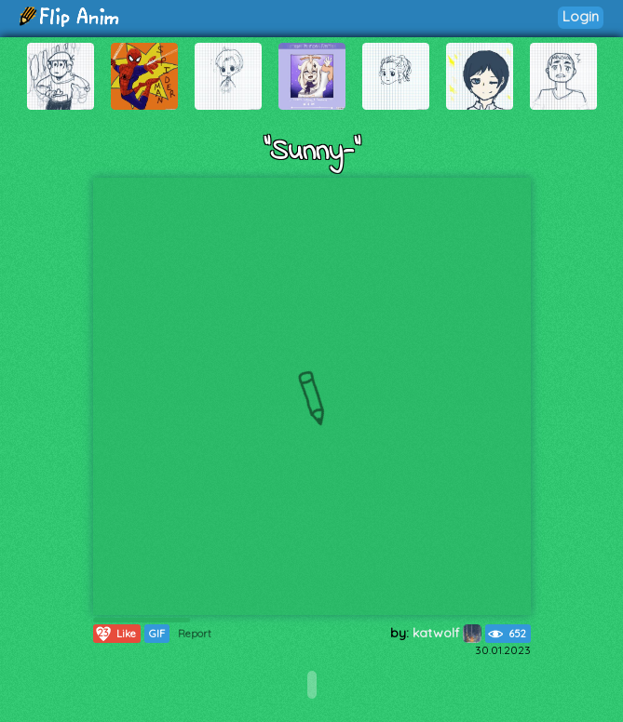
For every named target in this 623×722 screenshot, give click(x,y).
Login (580, 16)
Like (115, 633)
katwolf (447, 632)
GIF (157, 633)
